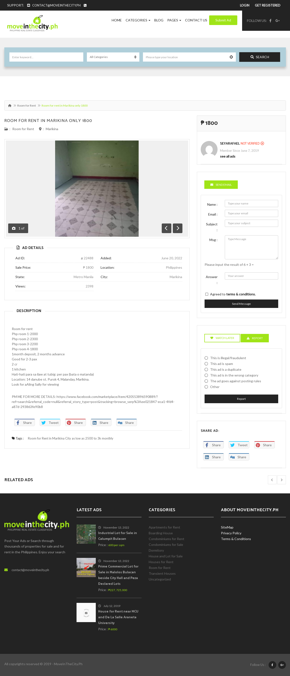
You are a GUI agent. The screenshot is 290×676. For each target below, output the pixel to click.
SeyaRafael (230, 144)
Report (241, 399)
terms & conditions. (241, 294)
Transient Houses (162, 573)
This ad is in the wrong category (234, 375)
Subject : (212, 227)
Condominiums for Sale (166, 544)
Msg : (213, 240)
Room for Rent (26, 105)
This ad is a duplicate (225, 369)
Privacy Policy (231, 533)
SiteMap (227, 527)
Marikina (52, 129)
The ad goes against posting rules (235, 381)
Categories (138, 20)
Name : (212, 204)
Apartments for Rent (164, 527)
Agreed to (233, 294)
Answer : (212, 280)
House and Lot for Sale (166, 556)
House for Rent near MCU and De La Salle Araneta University (118, 617)
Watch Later (222, 338)
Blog (158, 20)
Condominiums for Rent (166, 539)
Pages (174, 20)
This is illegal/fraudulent (228, 358)
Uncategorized (160, 579)
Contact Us (196, 20)
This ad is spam (221, 364)
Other (214, 387)
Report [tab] (255, 338)
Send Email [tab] (221, 184)
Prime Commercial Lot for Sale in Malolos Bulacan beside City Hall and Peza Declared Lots (118, 575)
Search (260, 57)
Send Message (241, 304)
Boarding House (161, 533)
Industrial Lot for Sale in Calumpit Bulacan (117, 536)
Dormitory (156, 550)
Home (117, 20)
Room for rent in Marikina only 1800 (48, 120)
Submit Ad (223, 20)
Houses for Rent (161, 562)
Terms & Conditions (236, 539)
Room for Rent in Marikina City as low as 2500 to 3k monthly (70, 438)
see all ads (227, 156)
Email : (213, 214)
